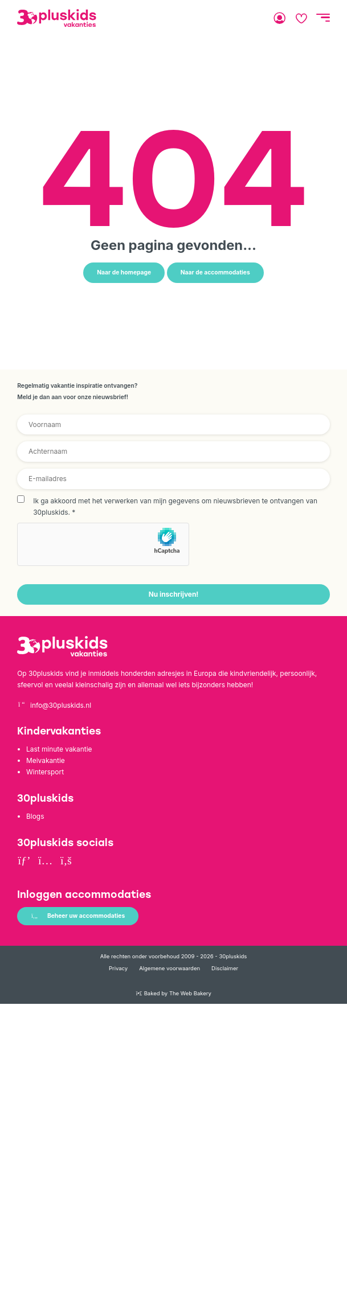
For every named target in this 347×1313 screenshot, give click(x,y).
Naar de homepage (124, 272)
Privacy (118, 968)
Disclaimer (224, 968)
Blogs (35, 816)
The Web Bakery (190, 993)
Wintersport (45, 772)
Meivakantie (45, 760)
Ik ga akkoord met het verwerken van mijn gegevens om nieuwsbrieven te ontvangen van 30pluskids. (175, 506)
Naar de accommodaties (215, 272)
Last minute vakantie (59, 749)
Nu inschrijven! (174, 594)
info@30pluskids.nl (54, 705)
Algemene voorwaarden (169, 968)
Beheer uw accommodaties (78, 915)
